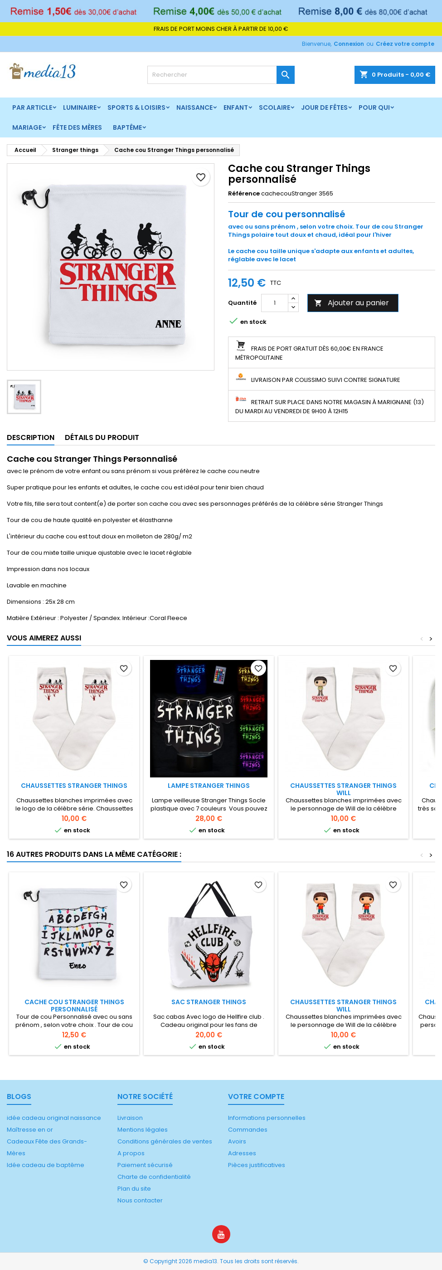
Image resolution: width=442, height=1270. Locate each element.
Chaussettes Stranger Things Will (343, 789)
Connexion (349, 44)
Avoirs (237, 1141)
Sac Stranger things (208, 1001)
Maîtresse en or (30, 1129)
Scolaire (274, 107)
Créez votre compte (405, 44)
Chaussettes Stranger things (74, 785)
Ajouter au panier (351, 303)
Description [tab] (30, 437)
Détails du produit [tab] (102, 437)
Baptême (127, 127)
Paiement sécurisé (145, 1165)
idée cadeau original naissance (54, 1118)
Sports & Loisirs (136, 107)
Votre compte (256, 1096)
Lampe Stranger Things (209, 785)
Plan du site (134, 1188)
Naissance (194, 107)
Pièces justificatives (256, 1165)
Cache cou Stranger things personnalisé (74, 1005)
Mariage (27, 127)
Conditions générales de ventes (164, 1141)
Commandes (247, 1129)
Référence (244, 194)
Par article (32, 107)
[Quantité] (274, 303)
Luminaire (80, 107)
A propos (131, 1153)
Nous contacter (140, 1200)
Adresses (242, 1153)
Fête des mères (77, 127)
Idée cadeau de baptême (45, 1165)
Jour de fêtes (324, 107)
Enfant (235, 107)
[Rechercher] (221, 75)
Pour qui (374, 107)
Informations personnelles (267, 1118)
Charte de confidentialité (154, 1176)
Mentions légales (142, 1129)
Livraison (130, 1118)
